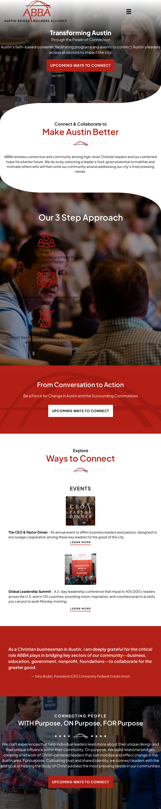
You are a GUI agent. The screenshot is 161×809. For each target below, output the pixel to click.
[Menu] (128, 11)
